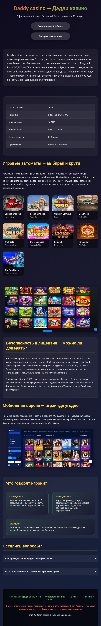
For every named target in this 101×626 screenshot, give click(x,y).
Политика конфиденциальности (25, 597)
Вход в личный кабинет (50, 26)
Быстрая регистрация (50, 36)
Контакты (74, 597)
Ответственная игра (55, 597)
